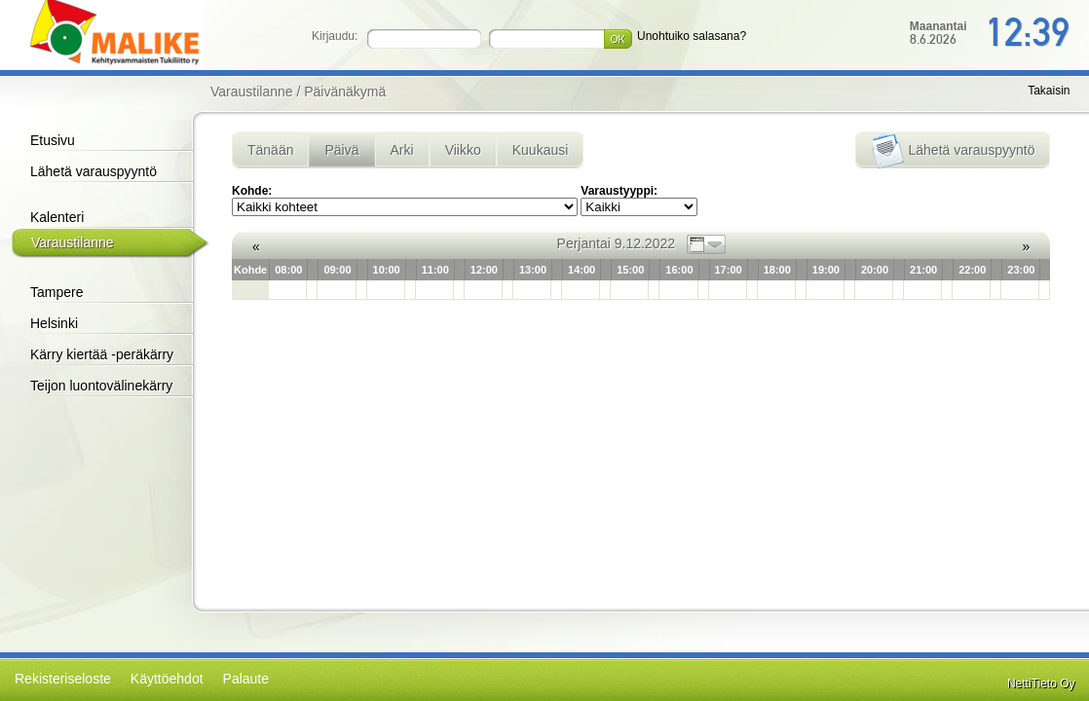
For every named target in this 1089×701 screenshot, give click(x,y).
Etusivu (52, 140)
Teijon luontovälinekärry (101, 385)
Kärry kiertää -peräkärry (101, 354)
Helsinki (54, 323)
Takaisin (1049, 90)
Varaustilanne (72, 242)
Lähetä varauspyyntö (93, 171)
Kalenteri (57, 217)
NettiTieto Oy (1041, 683)
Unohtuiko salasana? (691, 36)
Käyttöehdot (167, 678)
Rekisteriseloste (63, 678)
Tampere (56, 292)
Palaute (246, 678)
